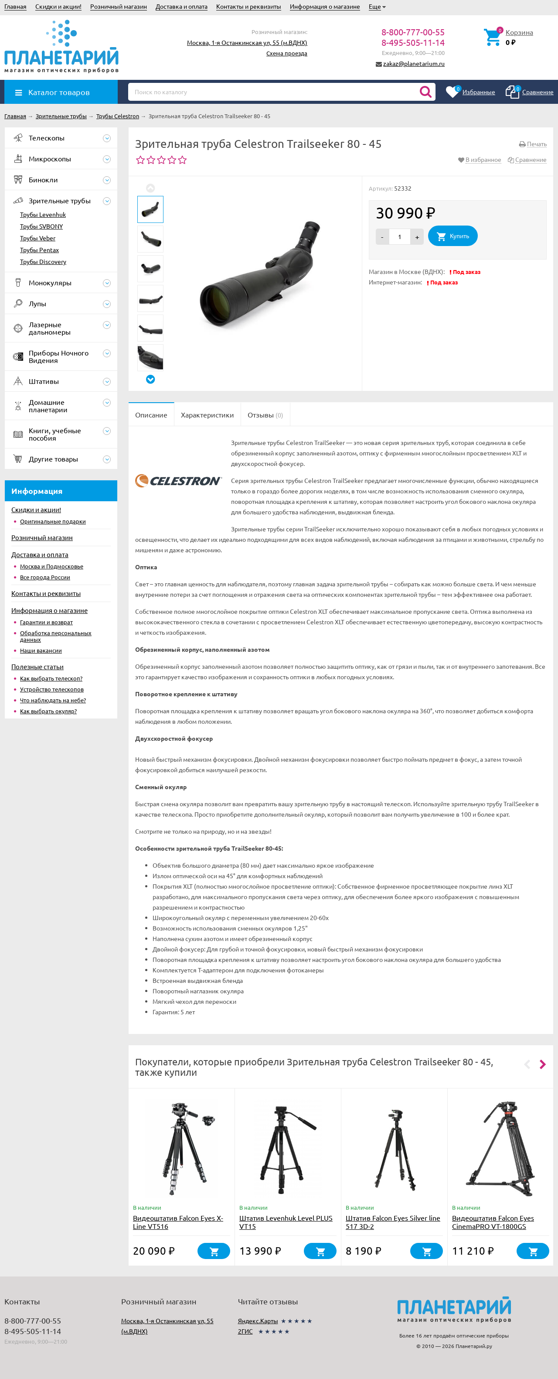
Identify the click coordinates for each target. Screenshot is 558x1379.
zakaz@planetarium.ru (414, 63)
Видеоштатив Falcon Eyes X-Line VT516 (178, 1221)
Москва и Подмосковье (51, 566)
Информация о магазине (325, 6)
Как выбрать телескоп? (51, 678)
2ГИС (245, 1331)
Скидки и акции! (58, 6)
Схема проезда (286, 53)
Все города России (45, 577)
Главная (15, 6)
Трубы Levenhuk (43, 214)
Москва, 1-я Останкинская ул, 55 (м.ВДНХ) (247, 42)
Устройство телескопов (52, 689)
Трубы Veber (37, 238)
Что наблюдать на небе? (53, 700)
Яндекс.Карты (258, 1320)
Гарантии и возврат (46, 622)
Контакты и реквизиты (248, 6)
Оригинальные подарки (53, 521)
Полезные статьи (37, 666)
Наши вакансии (41, 650)
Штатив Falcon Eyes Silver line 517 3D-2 (393, 1221)
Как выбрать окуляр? (48, 711)
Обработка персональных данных (56, 636)
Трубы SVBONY (41, 226)
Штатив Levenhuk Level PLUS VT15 (286, 1221)
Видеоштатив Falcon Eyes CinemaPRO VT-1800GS (493, 1221)
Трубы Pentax (39, 249)
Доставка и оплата (182, 6)
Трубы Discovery (43, 261)
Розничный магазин (118, 6)
